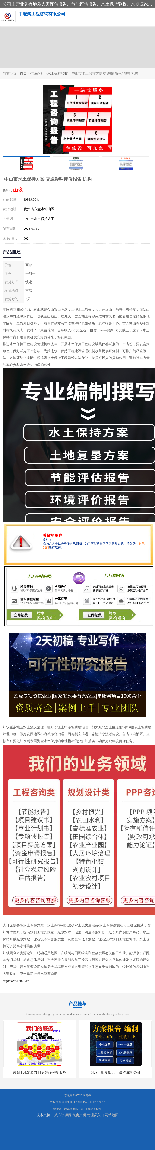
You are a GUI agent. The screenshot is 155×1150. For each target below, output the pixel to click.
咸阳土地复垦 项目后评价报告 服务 (39, 1072)
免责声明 (79, 1115)
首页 (23, 73)
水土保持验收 (57, 73)
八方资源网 (63, 1115)
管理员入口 (95, 1115)
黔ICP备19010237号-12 (91, 1102)
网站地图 (111, 1115)
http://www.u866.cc (16, 981)
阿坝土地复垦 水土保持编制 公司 (115, 1072)
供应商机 (37, 73)
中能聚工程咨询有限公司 (68, 1109)
